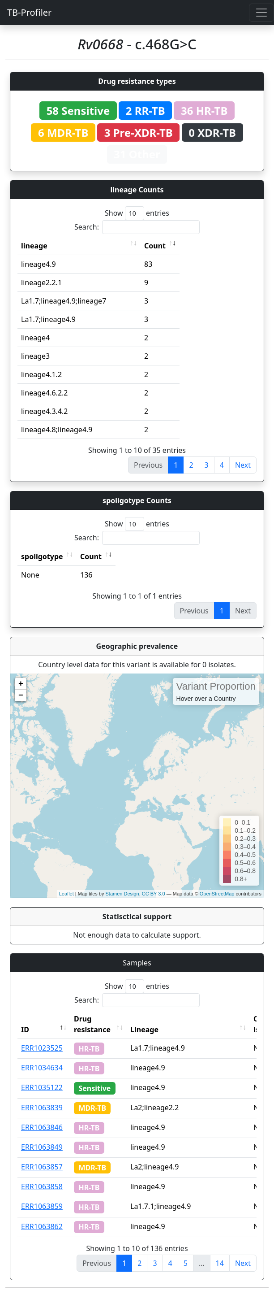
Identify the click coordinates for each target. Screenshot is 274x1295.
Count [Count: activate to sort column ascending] (155, 246)
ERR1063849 (42, 1147)
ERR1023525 (42, 1048)
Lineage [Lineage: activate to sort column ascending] (144, 1029)
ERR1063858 (42, 1186)
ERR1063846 (42, 1127)
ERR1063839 (42, 1107)
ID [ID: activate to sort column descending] (25, 1029)
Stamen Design (122, 893)
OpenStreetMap (217, 893)
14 (220, 1263)
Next (243, 465)
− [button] (20, 695)
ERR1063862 (42, 1226)
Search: (137, 227)
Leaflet (66, 893)
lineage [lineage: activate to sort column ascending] (34, 246)
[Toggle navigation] (261, 13)
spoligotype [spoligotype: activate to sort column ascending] (42, 556)
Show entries (137, 213)
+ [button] (20, 683)
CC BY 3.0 (153, 893)
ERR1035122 (42, 1087)
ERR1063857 (42, 1167)
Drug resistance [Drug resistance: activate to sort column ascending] (92, 1024)
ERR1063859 (42, 1206)
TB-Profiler (29, 12)
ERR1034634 (42, 1068)
